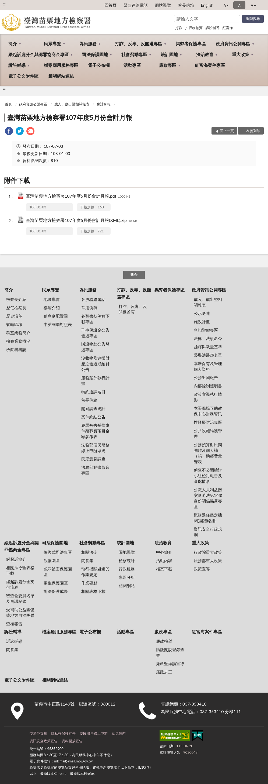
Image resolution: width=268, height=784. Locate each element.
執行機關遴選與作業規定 (95, 571)
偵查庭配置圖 (56, 316)
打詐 (178, 28)
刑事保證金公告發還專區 (95, 333)
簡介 (12, 43)
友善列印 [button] (253, 131)
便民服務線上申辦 (94, 733)
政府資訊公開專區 (233, 43)
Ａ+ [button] (253, 5)
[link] (9, 131)
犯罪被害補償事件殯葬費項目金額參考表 (95, 431)
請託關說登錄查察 (170, 652)
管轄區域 (14, 324)
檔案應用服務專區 (61, 65)
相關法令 (89, 552)
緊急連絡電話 (136, 5)
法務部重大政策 (208, 560)
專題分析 (127, 577)
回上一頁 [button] (227, 131)
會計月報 (104, 104)
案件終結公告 (93, 416)
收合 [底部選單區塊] (134, 274)
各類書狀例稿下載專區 (95, 319)
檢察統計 (127, 560)
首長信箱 (186, 5)
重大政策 (240, 54)
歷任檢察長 (16, 307)
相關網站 (127, 585)
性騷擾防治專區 (208, 422)
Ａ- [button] (225, 5)
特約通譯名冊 (93, 391)
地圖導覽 (52, 299)
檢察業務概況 (18, 341)
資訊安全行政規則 (208, 532)
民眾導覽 (52, 43)
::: (4, 4)
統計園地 (169, 54)
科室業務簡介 (18, 332)
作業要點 (89, 582)
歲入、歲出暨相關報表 (71, 104)
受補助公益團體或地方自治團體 (20, 612)
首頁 (8, 104)
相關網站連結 (61, 75)
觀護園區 (52, 560)
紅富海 (228, 28)
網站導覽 (163, 5)
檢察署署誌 (16, 349)
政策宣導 (202, 568)
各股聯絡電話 (93, 299)
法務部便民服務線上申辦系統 (95, 447)
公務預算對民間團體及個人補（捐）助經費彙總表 (208, 453)
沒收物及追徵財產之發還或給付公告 (95, 364)
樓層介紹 (52, 307)
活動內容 (164, 560)
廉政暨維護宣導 (170, 663)
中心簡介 (164, 552)
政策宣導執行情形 (208, 397)
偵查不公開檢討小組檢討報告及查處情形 (208, 475)
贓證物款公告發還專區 (95, 347)
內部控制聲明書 (208, 385)
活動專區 (132, 65)
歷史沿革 (14, 316)
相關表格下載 (93, 591)
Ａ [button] (239, 5)
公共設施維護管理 (208, 433)
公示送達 (202, 313)
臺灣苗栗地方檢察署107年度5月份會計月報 (69, 117)
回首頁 (110, 5)
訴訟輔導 (213, 28)
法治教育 (204, 54)
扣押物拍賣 (194, 28)
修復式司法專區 (58, 552)
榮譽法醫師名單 (208, 355)
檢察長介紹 (16, 299)
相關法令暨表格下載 (20, 570)
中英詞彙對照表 (58, 324)
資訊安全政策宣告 (44, 741)
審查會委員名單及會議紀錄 (20, 598)
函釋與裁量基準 (208, 346)
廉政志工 (164, 671)
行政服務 (127, 568)
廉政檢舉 (164, 641)
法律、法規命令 (208, 338)
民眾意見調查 (93, 458)
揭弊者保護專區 (191, 43)
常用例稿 (89, 307)
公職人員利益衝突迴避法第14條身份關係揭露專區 (208, 498)
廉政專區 (167, 65)
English (207, 5)
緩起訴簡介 (16, 559)
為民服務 (88, 43)
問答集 (87, 560)
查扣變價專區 (206, 330)
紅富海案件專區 (210, 65)
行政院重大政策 (208, 552)
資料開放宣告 (72, 741)
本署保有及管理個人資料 (208, 366)
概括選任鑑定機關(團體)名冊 (208, 518)
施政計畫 (202, 321)
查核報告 (14, 623)
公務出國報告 (206, 377)
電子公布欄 (99, 65)
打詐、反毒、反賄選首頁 (133, 309)
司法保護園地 (95, 54)
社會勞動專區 (134, 54)
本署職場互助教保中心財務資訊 (208, 411)
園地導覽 (127, 552)
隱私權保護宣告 (63, 733)
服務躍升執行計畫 (95, 380)
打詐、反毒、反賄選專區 (138, 43)
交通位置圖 (38, 733)
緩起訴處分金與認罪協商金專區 (38, 54)
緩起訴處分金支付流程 (20, 584)
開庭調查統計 (93, 408)
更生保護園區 (56, 582)
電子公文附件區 (23, 75)
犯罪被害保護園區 (58, 571)
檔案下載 (164, 568)
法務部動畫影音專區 (95, 470)
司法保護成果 (56, 591)
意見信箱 (119, 733)
